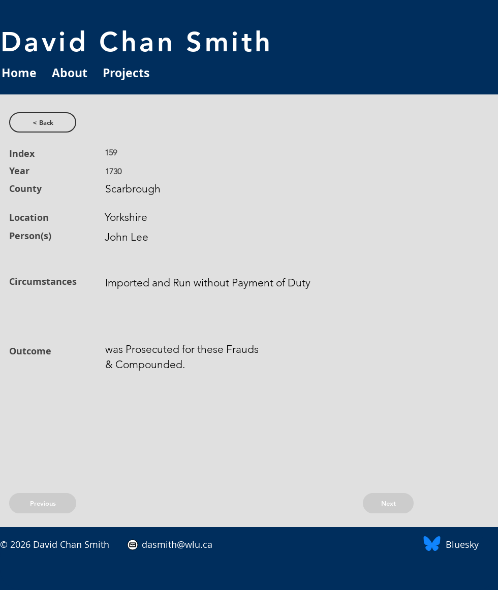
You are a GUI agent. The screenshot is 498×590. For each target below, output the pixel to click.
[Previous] (42, 503)
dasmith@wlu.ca (175, 544)
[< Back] (42, 122)
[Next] (388, 503)
